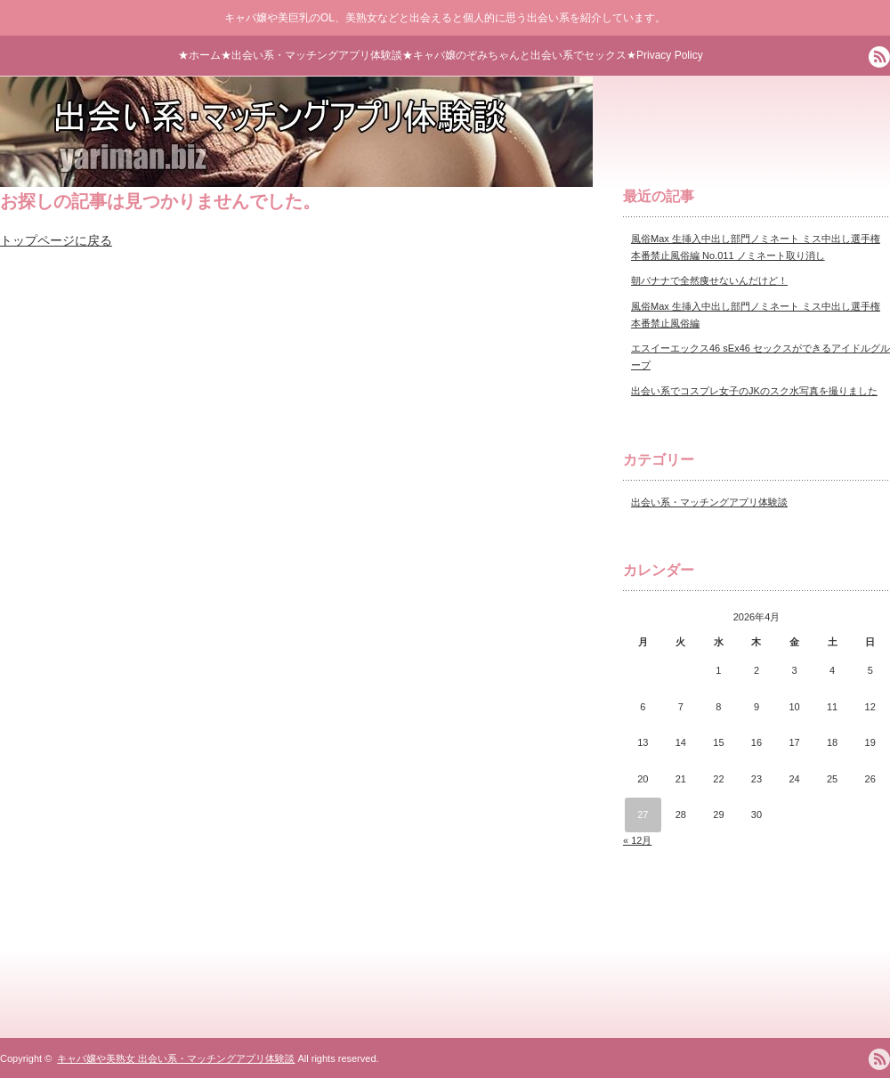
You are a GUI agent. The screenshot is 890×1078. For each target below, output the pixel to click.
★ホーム (199, 55)
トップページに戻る (56, 240)
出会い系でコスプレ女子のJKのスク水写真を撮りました (754, 390)
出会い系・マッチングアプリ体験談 (709, 502)
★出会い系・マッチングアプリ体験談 (311, 55)
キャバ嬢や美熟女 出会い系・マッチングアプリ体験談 (176, 1058)
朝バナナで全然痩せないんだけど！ (709, 280)
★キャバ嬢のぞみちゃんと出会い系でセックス (514, 55)
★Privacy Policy (665, 55)
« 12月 (637, 840)
